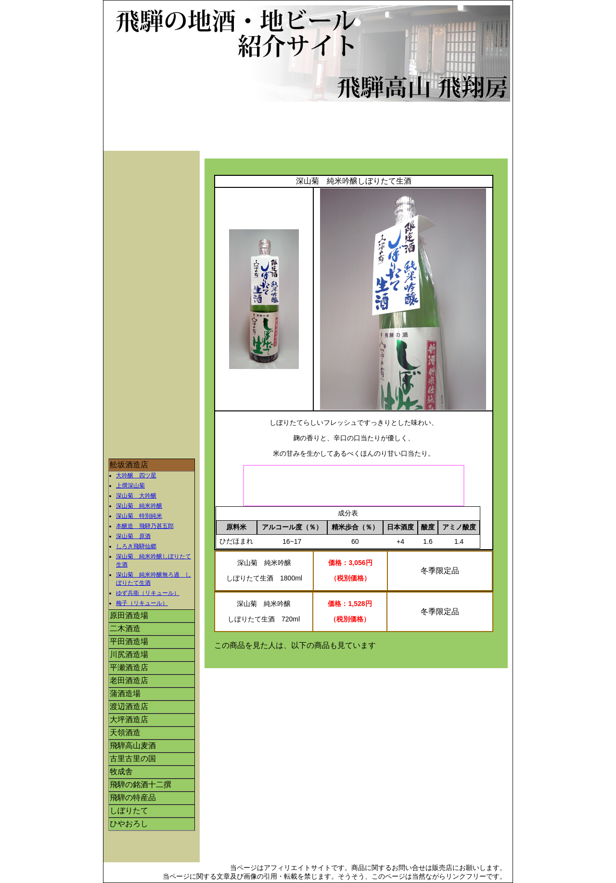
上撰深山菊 (130, 485)
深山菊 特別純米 (139, 516)
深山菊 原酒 (133, 536)
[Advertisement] (310, 128)
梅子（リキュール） (142, 603)
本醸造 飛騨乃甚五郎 (145, 526)
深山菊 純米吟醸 (139, 505)
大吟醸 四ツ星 (136, 475)
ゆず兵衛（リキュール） (148, 593)
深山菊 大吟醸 (136, 495)
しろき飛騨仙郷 (136, 546)
